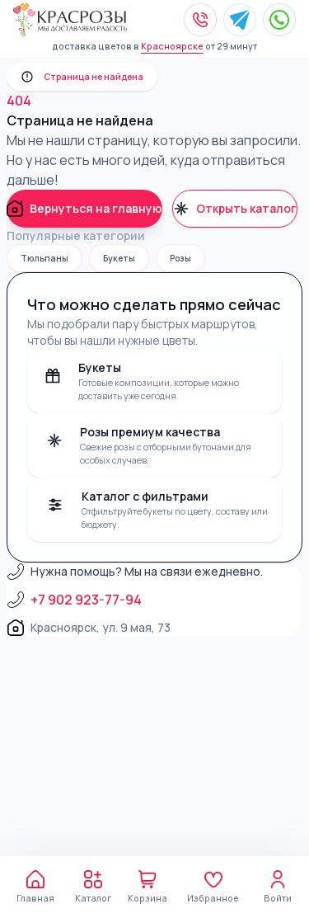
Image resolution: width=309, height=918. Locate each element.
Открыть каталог (235, 208)
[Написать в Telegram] (239, 19)
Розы (180, 258)
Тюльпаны (44, 258)
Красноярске (172, 46)
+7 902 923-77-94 (74, 600)
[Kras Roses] (70, 19)
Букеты (119, 258)
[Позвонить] (200, 19)
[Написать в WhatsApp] (279, 19)
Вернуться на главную (84, 208)
